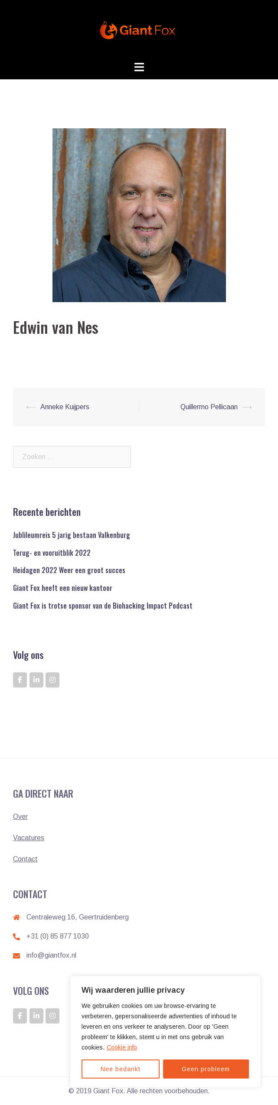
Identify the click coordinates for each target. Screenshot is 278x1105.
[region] (165, 1032)
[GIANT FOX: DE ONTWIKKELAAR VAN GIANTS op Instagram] (52, 680)
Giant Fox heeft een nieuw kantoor (62, 588)
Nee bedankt (121, 1069)
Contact (25, 859)
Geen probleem (206, 1069)
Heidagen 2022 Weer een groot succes (69, 570)
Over (20, 816)
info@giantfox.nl (51, 955)
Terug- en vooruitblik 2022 (52, 553)
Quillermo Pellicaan (209, 407)
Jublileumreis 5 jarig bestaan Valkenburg (71, 535)
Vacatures (28, 837)
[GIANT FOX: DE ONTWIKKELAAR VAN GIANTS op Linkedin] (36, 680)
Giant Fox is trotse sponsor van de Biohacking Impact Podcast (103, 605)
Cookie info (122, 1047)
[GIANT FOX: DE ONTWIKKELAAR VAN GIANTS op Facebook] (20, 680)
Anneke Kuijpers (64, 407)
